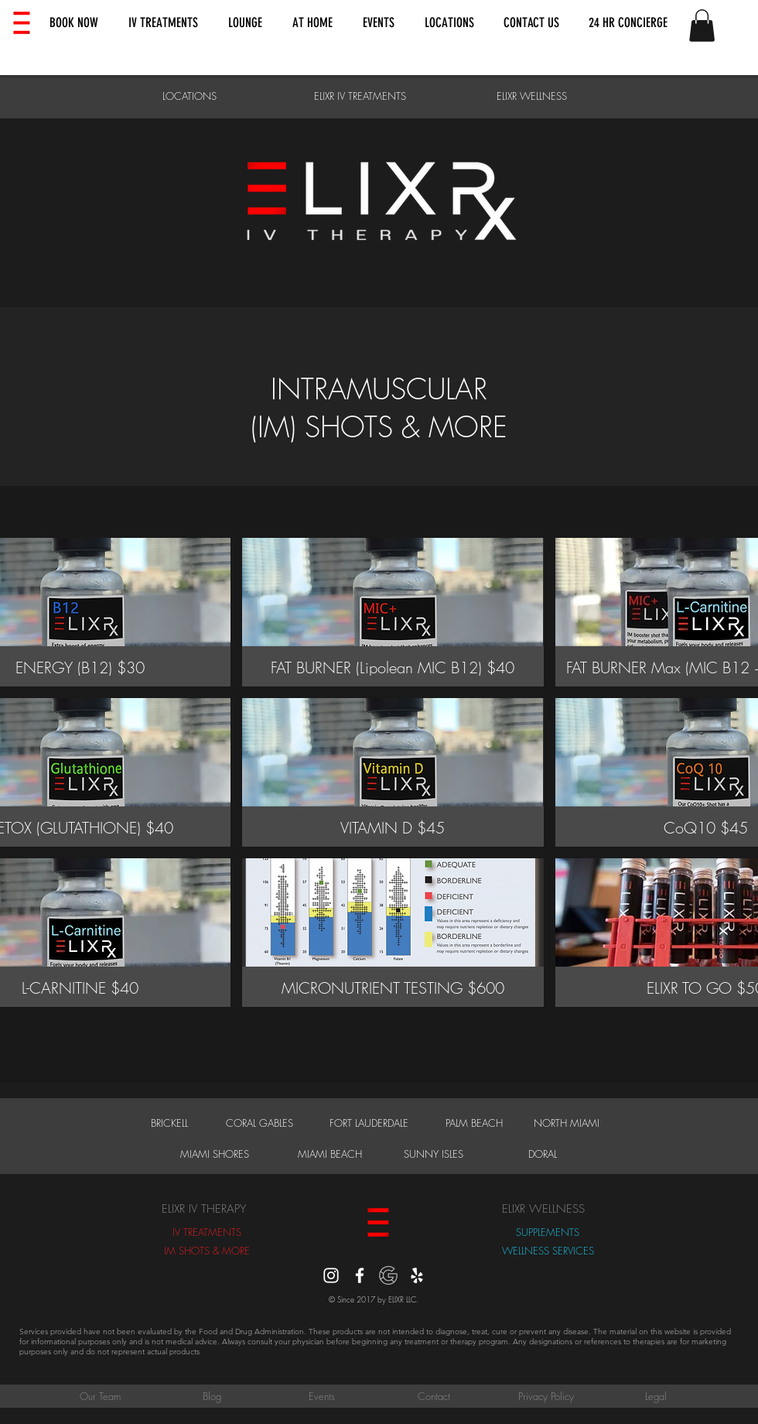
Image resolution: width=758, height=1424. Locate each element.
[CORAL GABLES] (259, 1122)
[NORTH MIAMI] (566, 1122)
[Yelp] (417, 1275)
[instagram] (331, 1275)
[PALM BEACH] (474, 1122)
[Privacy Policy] (546, 1396)
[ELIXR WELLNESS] (531, 96)
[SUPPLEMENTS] (548, 1232)
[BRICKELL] (169, 1122)
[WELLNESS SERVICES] (548, 1250)
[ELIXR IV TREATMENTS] (360, 96)
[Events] (322, 1396)
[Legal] (656, 1396)
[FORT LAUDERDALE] (368, 1122)
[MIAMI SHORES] (214, 1153)
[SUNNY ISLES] (433, 1153)
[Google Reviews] (388, 1275)
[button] (74, 23)
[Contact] (434, 1396)
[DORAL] (542, 1153)
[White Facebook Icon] (360, 1275)
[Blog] (212, 1396)
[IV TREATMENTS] (207, 1232)
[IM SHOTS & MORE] (207, 1250)
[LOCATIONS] (189, 96)
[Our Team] (100, 1396)
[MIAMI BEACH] (329, 1153)
